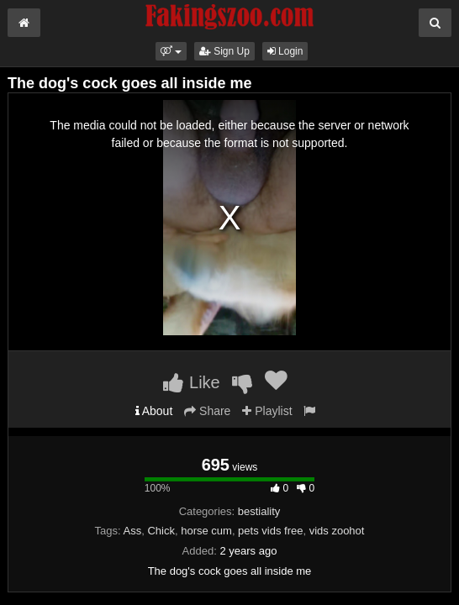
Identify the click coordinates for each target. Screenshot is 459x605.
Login (285, 51)
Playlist (267, 411)
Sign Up (224, 51)
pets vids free (270, 530)
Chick (161, 530)
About (154, 411)
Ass (133, 530)
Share (207, 411)
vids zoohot (337, 530)
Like (191, 382)
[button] (171, 51)
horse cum (206, 530)
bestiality (259, 511)
